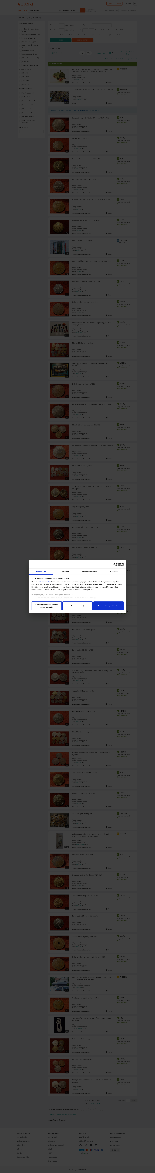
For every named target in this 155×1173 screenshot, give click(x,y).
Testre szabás (77, 606)
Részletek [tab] (65, 571)
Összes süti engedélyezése (108, 606)
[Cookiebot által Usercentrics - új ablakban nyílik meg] (114, 564)
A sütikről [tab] (114, 571)
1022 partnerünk (44, 582)
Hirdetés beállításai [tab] (89, 571)
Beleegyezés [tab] (41, 571)
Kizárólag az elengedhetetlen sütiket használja (47, 606)
